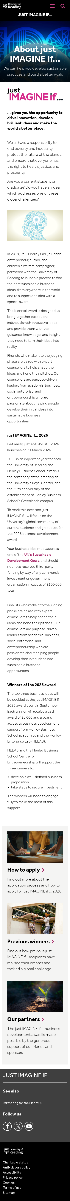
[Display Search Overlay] (62, 6)
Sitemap (9, 1193)
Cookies (9, 1183)
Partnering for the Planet (21, 1103)
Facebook (7, 1126)
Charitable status (15, 1162)
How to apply (23, 870)
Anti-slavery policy (16, 1167)
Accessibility (12, 1172)
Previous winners (28, 942)
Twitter (18, 1126)
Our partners (23, 1019)
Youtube (28, 1126)
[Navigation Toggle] (52, 6)
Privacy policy (13, 1178)
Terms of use (12, 1188)
